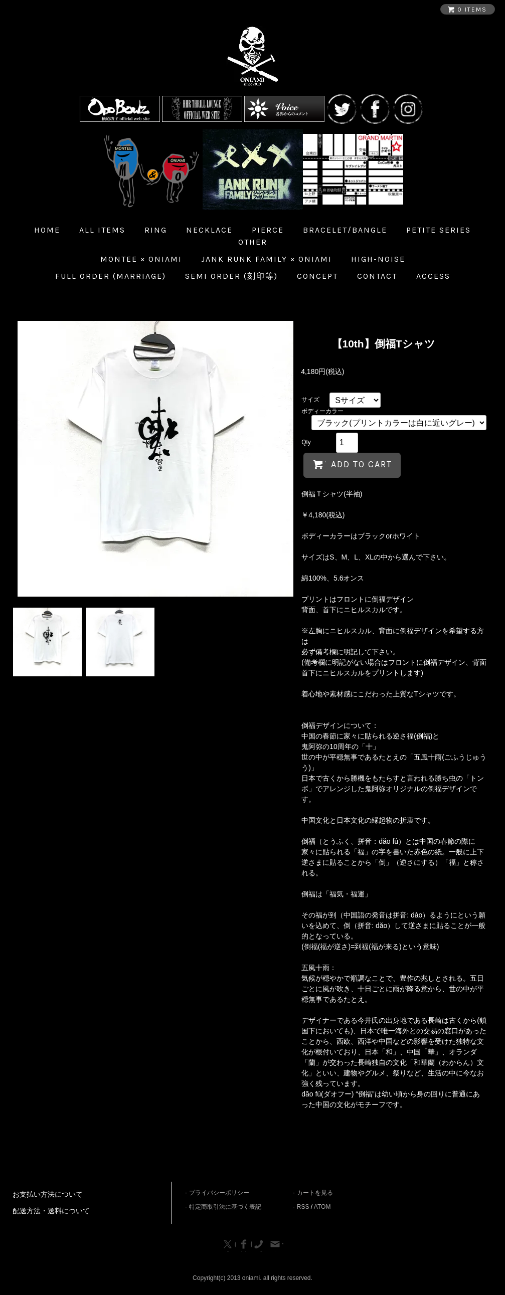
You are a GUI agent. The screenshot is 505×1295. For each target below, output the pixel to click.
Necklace (209, 230)
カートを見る (315, 1192)
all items (102, 230)
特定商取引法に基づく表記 (225, 1206)
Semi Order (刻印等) (231, 276)
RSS (303, 1206)
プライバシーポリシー (219, 1192)
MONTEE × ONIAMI (141, 259)
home (47, 230)
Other (252, 242)
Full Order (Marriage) (110, 276)
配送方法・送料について (51, 1211)
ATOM (322, 1206)
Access (433, 276)
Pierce (268, 230)
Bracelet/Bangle (345, 230)
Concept (317, 276)
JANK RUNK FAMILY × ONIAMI (266, 259)
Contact (377, 276)
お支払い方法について (48, 1194)
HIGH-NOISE (378, 259)
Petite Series (438, 230)
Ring (155, 230)
